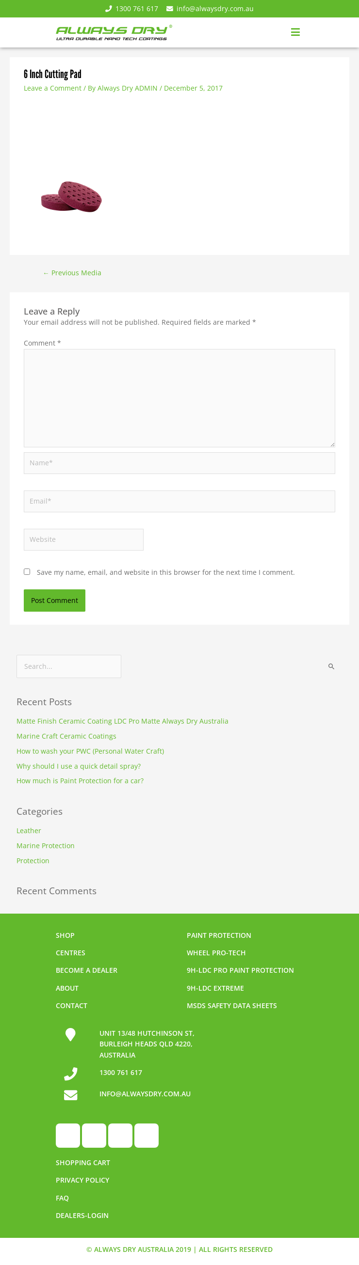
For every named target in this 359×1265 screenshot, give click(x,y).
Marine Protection (45, 845)
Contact (71, 1005)
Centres (70, 952)
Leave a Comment (53, 88)
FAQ (62, 1197)
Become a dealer (86, 970)
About (67, 988)
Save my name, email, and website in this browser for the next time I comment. (166, 572)
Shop (65, 935)
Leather (28, 830)
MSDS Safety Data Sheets (232, 1005)
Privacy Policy (82, 1180)
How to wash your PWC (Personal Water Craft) (90, 751)
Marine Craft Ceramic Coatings (66, 736)
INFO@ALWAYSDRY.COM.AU (145, 1093)
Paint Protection (219, 935)
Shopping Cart (83, 1162)
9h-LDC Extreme (215, 988)
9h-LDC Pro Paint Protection (240, 970)
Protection (32, 860)
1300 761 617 (131, 8)
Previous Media (72, 272)
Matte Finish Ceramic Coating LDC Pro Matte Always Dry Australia (122, 721)
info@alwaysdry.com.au (210, 8)
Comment (42, 343)
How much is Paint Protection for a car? (80, 780)
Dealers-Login (82, 1215)
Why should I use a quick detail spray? (78, 766)
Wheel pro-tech (216, 952)
